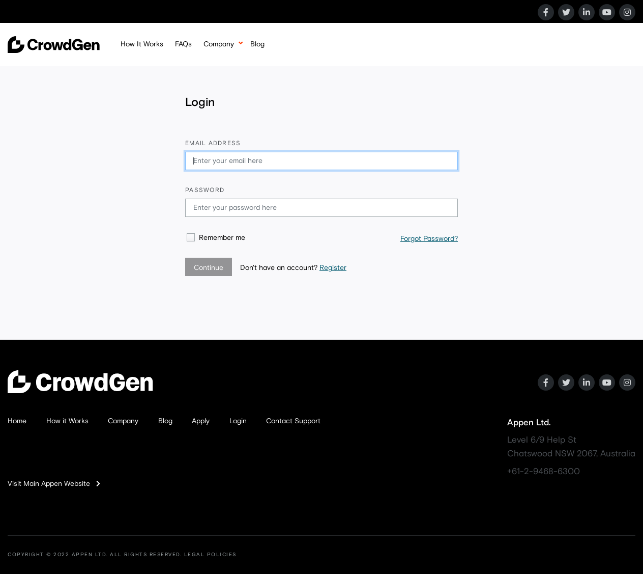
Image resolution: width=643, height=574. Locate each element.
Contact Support (293, 421)
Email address (213, 144)
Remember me (222, 237)
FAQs (183, 44)
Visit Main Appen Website (54, 483)
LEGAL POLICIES (210, 554)
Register (332, 267)
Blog (257, 44)
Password (204, 190)
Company (218, 44)
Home (17, 421)
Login (238, 421)
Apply (201, 421)
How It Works (142, 44)
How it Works (67, 421)
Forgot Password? (429, 238)
